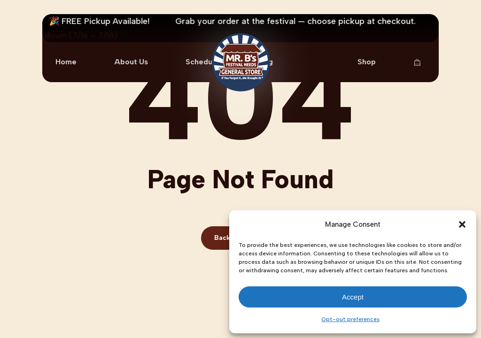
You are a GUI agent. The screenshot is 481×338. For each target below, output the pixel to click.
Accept (353, 297)
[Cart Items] (419, 62)
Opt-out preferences (350, 319)
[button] (462, 224)
